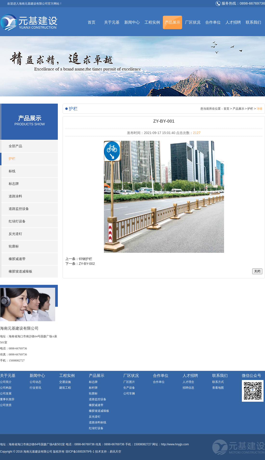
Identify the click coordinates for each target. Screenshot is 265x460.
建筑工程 (65, 387)
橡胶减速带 (17, 259)
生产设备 (129, 387)
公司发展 (6, 393)
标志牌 (14, 184)
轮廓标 (14, 246)
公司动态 (35, 382)
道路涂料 (15, 196)
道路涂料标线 (97, 422)
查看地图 (218, 387)
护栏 (12, 158)
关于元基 (111, 22)
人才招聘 (233, 22)
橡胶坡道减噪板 (20, 271)
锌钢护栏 (85, 259)
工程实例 (152, 22)
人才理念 (188, 382)
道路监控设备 (19, 209)
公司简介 (6, 382)
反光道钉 (15, 234)
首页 (91, 22)
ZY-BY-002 (87, 264)
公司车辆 (129, 393)
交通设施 (65, 382)
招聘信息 (188, 387)
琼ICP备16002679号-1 (80, 451)
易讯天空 (115, 451)
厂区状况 (192, 22)
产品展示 (172, 22)
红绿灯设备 (17, 221)
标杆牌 (93, 387)
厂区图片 (129, 382)
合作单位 (213, 22)
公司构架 (6, 387)
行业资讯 (35, 387)
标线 (12, 171)
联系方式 (218, 382)
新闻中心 (132, 22)
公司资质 (6, 405)
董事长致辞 (7, 399)
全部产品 (15, 146)
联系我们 (253, 22)
